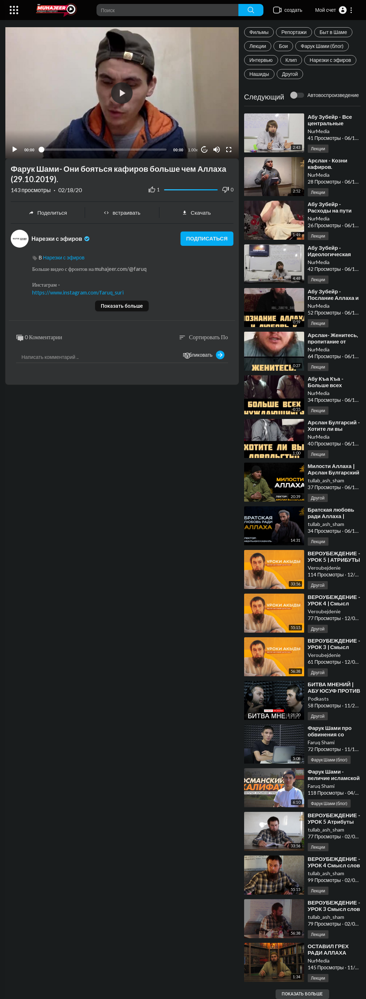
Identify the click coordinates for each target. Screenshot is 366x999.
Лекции (257, 46)
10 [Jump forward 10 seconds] (204, 149)
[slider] (104, 149)
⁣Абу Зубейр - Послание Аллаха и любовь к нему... (333, 297)
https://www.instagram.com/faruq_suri (78, 292)
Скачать (196, 212)
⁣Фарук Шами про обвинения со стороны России (330, 734)
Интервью (261, 60)
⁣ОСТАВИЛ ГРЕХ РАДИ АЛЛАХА (328, 949)
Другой (290, 74)
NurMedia (319, 131)
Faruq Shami (321, 742)
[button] (334, 10)
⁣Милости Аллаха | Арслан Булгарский (334, 469)
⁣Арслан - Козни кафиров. (327, 163)
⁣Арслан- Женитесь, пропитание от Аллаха (333, 341)
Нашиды (259, 74)
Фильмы (259, 32)
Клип (291, 60)
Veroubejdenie (324, 568)
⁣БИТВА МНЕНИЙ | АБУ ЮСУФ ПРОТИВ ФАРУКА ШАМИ (334, 690)
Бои (283, 46)
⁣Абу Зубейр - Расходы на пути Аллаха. (330, 210)
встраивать (122, 212)
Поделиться (48, 212)
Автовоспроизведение (333, 95)
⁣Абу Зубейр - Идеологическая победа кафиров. (330, 254)
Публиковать (203, 355)
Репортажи (294, 32)
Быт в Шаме (333, 32)
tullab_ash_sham (326, 480)
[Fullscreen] (228, 149)
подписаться (206, 238)
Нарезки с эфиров (330, 60)
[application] (122, 93)
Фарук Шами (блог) (322, 46)
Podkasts (318, 699)
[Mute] (216, 149)
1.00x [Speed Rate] (193, 150)
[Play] (14, 149)
